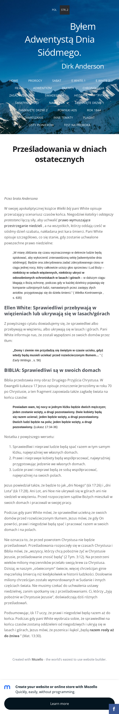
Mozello (37, 659)
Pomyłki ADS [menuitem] (67, 110)
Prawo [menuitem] (67, 88)
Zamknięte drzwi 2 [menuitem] (33, 110)
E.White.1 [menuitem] (78, 81)
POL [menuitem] (54, 10)
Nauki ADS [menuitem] (57, 103)
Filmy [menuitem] (19, 88)
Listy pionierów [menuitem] (41, 125)
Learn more (59, 703)
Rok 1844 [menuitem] (94, 110)
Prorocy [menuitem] (35, 81)
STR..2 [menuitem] (64, 10)
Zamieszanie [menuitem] (33, 118)
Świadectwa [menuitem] (54, 95)
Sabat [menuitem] (56, 81)
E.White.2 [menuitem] (103, 81)
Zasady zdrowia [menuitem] (22, 95)
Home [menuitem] (13, 81)
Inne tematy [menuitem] (63, 118)
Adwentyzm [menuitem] (42, 88)
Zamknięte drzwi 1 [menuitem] (89, 103)
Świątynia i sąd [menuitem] (27, 103)
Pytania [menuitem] (104, 95)
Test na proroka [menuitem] (77, 125)
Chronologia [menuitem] (93, 88)
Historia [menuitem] (81, 95)
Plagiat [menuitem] (89, 118)
